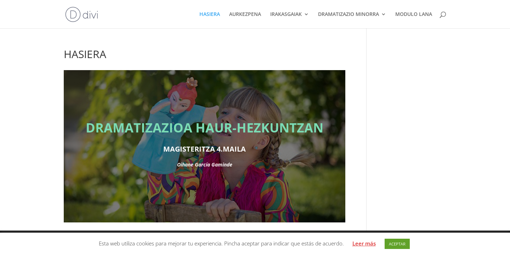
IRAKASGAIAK (286, 14)
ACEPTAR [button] (397, 243)
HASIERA (209, 14)
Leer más (364, 243)
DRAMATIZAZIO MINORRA (348, 14)
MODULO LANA (413, 14)
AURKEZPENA (245, 14)
